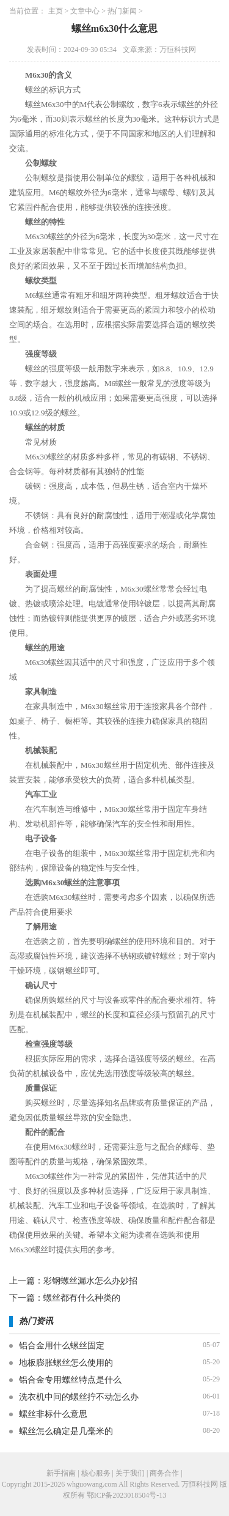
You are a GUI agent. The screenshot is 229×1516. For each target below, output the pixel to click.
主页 (55, 11)
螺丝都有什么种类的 (81, 1297)
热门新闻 (122, 11)
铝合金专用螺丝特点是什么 (70, 1379)
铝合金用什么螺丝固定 (61, 1345)
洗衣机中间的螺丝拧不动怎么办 (79, 1397)
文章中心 (85, 11)
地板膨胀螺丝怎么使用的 (66, 1362)
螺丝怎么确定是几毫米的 (66, 1431)
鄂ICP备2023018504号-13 (127, 1495)
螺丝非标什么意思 (53, 1414)
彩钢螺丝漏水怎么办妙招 (90, 1280)
